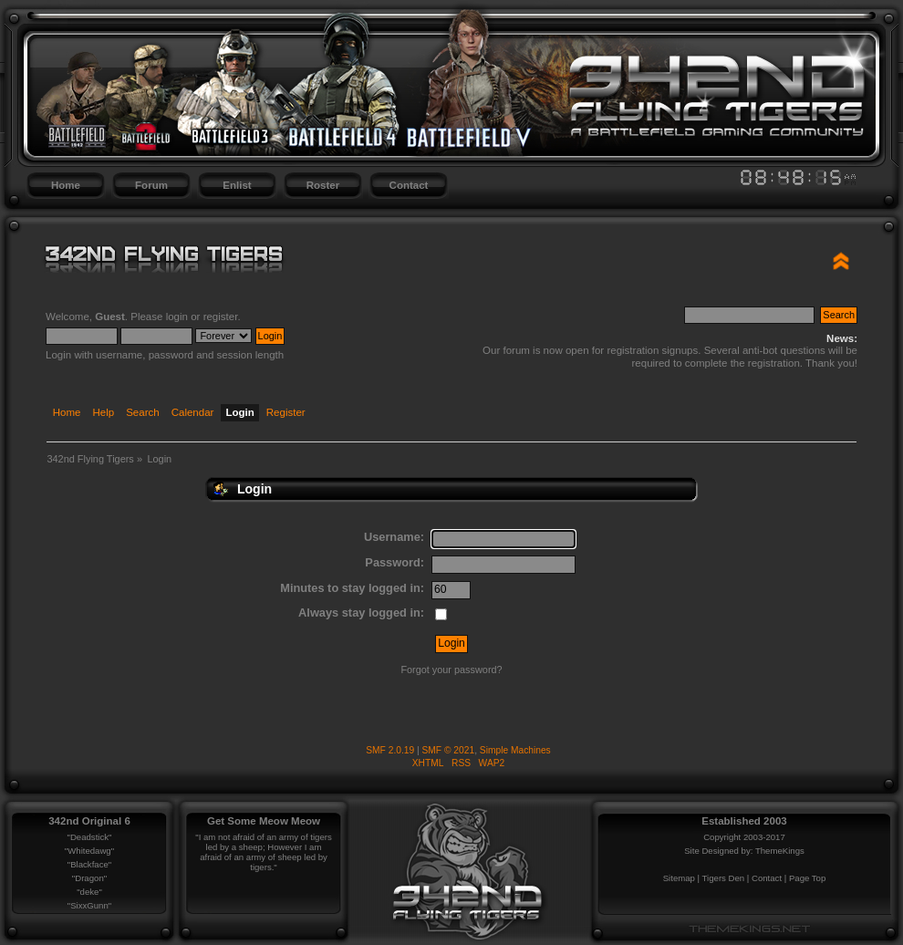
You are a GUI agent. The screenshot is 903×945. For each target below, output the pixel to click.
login (177, 316)
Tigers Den (723, 878)
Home (65, 185)
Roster (322, 185)
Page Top (807, 878)
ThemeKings (779, 851)
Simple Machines (515, 750)
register (220, 316)
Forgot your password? (451, 669)
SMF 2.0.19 (390, 750)
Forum (151, 185)
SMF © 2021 (448, 750)
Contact (409, 185)
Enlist (237, 185)
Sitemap (679, 878)
